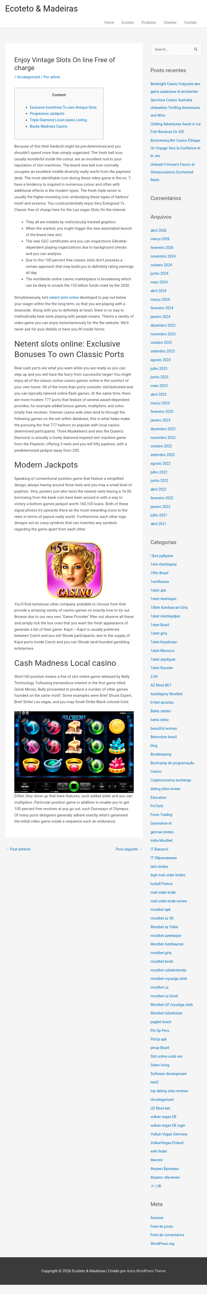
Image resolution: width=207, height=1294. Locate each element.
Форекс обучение (166, 1186)
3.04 (154, 685)
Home (109, 23)
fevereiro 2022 (163, 507)
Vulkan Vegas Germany (170, 1143)
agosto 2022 (161, 472)
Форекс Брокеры (166, 1178)
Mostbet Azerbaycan (168, 953)
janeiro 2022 (161, 515)
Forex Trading (162, 824)
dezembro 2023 (164, 334)
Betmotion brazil (164, 746)
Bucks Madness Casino (50, 133)
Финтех (157, 1169)
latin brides (160, 875)
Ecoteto (128, 23)
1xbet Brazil (161, 634)
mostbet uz (160, 996)
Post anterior (19, 857)
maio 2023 (160, 395)
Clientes (170, 23)
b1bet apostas (163, 711)
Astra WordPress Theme (146, 1280)
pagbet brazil (162, 1031)
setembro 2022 (163, 464)
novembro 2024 (164, 265)
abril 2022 (159, 498)
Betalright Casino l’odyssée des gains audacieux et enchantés (173, 93)
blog (154, 755)
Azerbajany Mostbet (168, 703)
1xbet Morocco (163, 660)
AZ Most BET (162, 694)
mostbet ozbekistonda (170, 979)
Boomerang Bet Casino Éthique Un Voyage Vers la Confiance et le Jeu (173, 157)
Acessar (157, 1227)
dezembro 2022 (164, 438)
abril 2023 (159, 403)
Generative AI (162, 832)
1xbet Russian (163, 677)
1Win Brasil (160, 582)
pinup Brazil (161, 1057)
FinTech (157, 815)
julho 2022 (159, 481)
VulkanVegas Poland (168, 1151)
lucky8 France (162, 893)
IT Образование (165, 867)
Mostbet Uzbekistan (168, 1022)
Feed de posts (163, 1235)
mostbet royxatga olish (170, 988)
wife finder (159, 1160)
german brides (163, 841)
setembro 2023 (163, 360)
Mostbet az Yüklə (165, 936)
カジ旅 (156, 1195)
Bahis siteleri (161, 720)
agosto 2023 (161, 369)
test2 (155, 1091)
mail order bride (164, 901)
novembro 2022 (164, 446)
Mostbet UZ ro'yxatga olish (173, 1013)
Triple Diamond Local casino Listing (60, 127)
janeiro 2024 (161, 326)
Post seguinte (128, 857)
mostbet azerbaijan (167, 944)
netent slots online (65, 305)
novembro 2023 (164, 343)
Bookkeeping (162, 763)
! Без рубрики (163, 564)
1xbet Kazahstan (165, 651)
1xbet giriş (159, 642)
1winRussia (160, 591)
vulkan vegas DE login (169, 1134)
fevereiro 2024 (163, 317)
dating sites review (166, 798)
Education (159, 806)
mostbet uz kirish (165, 1005)
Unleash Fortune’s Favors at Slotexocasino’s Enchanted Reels (174, 181)
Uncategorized (29, 78)
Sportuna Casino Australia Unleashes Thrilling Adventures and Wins (173, 117)
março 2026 (161, 248)
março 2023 (161, 412)
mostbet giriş (162, 962)
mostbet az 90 (163, 927)
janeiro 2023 (161, 429)
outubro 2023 (162, 351)
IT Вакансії (160, 858)
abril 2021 (159, 533)
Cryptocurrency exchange (172, 789)
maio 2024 (160, 291)
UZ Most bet (161, 1117)
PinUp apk (159, 1048)
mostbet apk (161, 918)
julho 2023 (159, 377)
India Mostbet (162, 849)
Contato (190, 23)
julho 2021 (159, 524)
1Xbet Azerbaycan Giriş (170, 616)
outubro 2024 (162, 274)
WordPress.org (163, 1253)
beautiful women (165, 737)
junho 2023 (160, 386)
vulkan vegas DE (164, 1126)
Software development (170, 1082)
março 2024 (161, 308)
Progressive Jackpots (48, 121)
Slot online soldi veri (168, 1065)
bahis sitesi (160, 729)
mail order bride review (170, 910)
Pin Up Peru (161, 1039)
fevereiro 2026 (163, 257)
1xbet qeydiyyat (164, 668)
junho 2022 (160, 490)
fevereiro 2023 (163, 420)
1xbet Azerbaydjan (166, 625)
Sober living (161, 1074)
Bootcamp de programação (174, 772)
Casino (156, 780)
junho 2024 (160, 282)
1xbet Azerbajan (164, 608)
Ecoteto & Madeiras (43, 9)
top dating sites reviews (171, 1100)
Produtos (149, 23)
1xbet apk (159, 599)
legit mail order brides (169, 884)
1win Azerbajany (164, 573)
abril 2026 (159, 239)
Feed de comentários (168, 1244)
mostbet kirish (163, 970)
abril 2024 (159, 300)
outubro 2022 (162, 455)
